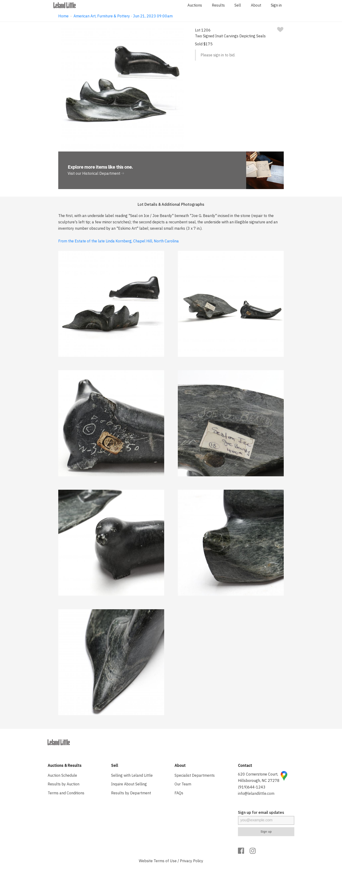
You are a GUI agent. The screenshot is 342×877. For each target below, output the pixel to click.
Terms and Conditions (66, 793)
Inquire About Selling (129, 784)
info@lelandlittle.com (256, 793)
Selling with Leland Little (132, 775)
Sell (237, 5)
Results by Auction (63, 784)
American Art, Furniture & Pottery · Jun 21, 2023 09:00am (123, 16)
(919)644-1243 (251, 787)
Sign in (276, 5)
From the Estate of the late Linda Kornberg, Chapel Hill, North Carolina (118, 241)
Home (63, 16)
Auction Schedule (62, 775)
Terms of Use (165, 860)
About (256, 5)
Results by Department (131, 793)
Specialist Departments (195, 775)
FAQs (179, 793)
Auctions (194, 5)
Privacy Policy (191, 860)
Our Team (183, 784)
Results (218, 5)
